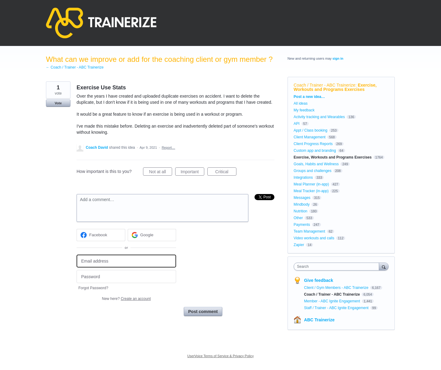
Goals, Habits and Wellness (316, 164)
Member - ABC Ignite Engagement (332, 301)
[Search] (384, 266)
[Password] (126, 276)
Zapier (299, 245)
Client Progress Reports (313, 144)
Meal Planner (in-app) (311, 184)
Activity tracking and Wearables (319, 117)
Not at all (160, 172)
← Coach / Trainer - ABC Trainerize (75, 67)
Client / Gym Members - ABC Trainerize (336, 288)
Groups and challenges (312, 171)
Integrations (303, 177)
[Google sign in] (152, 235)
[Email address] (126, 261)
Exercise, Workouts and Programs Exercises (335, 87)
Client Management (310, 137)
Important (192, 172)
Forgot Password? (93, 288)
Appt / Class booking (310, 130)
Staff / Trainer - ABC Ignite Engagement (337, 308)
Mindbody (302, 204)
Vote (58, 103)
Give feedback (318, 280)
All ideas (300, 103)
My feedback (304, 110)
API (297, 123)
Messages (302, 198)
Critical (225, 172)
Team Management (309, 231)
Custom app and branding (315, 150)
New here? (126, 299)
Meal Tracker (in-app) (311, 191)
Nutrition (300, 211)
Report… (168, 147)
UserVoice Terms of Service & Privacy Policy (220, 356)
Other (298, 218)
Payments (302, 224)
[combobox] (338, 266)
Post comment (203, 311)
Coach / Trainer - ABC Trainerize (325, 85)
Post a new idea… (309, 97)
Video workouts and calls (314, 238)
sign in (338, 58)
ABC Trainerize (319, 319)
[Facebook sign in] (101, 235)
